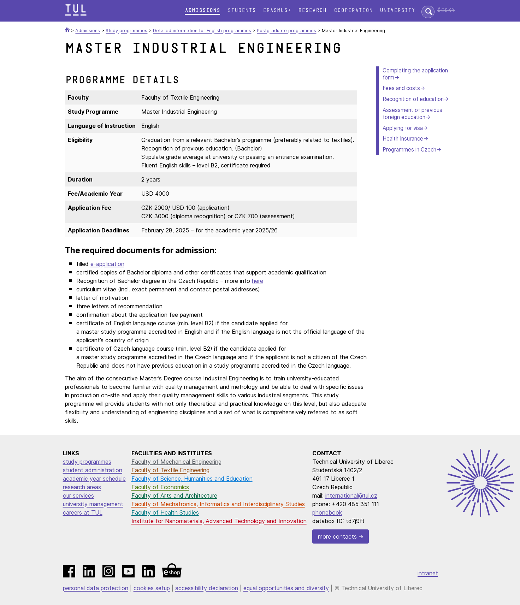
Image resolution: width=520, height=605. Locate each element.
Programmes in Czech (409, 149)
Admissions (202, 10)
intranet (428, 573)
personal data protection (95, 588)
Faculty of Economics (160, 487)
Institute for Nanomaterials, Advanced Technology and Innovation (219, 520)
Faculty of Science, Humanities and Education (192, 478)
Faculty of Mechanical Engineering (176, 461)
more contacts (337, 536)
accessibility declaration (206, 588)
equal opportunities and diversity (286, 588)
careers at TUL (82, 512)
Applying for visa (403, 128)
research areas (82, 487)
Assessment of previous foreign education (412, 113)
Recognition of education (413, 99)
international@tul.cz (351, 495)
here (257, 280)
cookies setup (152, 588)
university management (93, 504)
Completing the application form (415, 74)
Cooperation (353, 10)
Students (242, 10)
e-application (107, 263)
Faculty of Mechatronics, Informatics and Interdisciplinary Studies (218, 504)
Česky (446, 10)
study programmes (87, 461)
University (397, 10)
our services (78, 495)
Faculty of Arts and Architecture (174, 495)
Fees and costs (401, 88)
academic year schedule (94, 478)
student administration (92, 470)
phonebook (327, 512)
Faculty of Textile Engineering (170, 470)
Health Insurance (403, 138)
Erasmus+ (277, 10)
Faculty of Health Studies (165, 512)
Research (312, 10)
